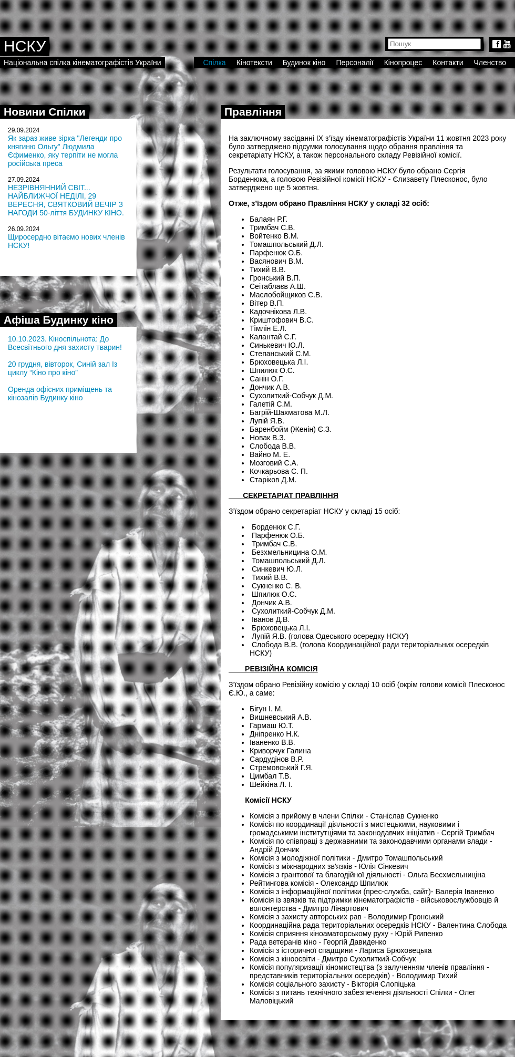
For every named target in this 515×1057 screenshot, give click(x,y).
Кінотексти (254, 62)
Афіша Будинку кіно (59, 320)
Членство (490, 62)
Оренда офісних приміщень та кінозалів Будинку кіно (60, 393)
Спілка (214, 62)
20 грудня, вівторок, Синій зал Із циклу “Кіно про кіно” (62, 368)
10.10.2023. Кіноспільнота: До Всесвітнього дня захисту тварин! (65, 343)
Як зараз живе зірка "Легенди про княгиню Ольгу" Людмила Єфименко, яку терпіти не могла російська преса (65, 151)
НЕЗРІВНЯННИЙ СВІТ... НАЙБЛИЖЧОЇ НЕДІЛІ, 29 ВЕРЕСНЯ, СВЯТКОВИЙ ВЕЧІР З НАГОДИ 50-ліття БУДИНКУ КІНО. (66, 200)
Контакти (447, 62)
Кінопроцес (403, 62)
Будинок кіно (304, 62)
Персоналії (354, 62)
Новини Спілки (45, 112)
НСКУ (25, 46)
